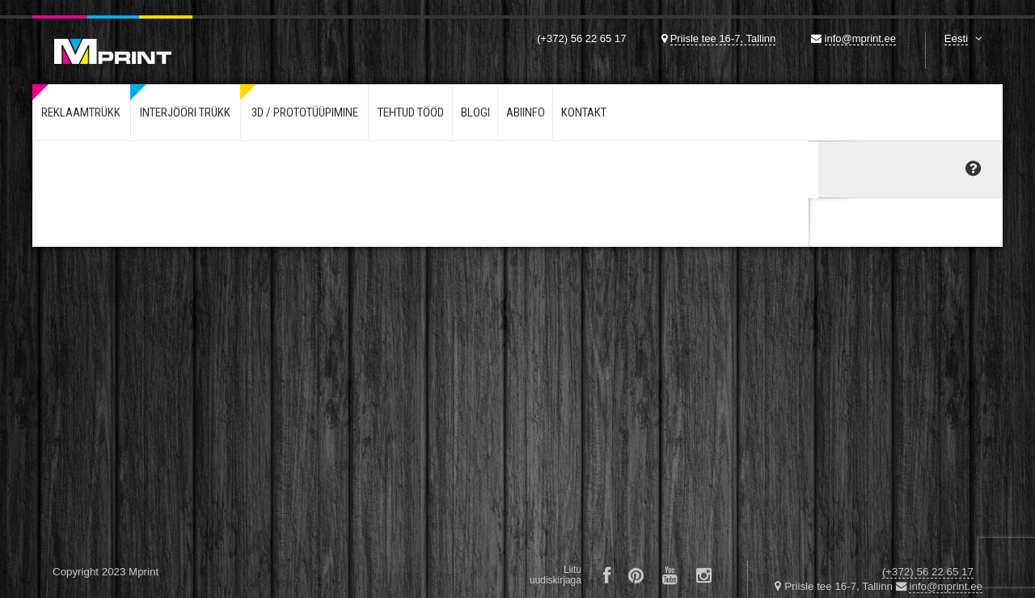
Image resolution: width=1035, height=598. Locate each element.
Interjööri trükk (185, 112)
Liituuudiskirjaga (555, 575)
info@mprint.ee (860, 38)
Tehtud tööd (411, 112)
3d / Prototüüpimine (304, 112)
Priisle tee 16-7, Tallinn (723, 38)
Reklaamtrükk (80, 112)
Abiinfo (525, 112)
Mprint (112, 39)
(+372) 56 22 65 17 (581, 38)
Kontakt (583, 112)
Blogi (475, 112)
